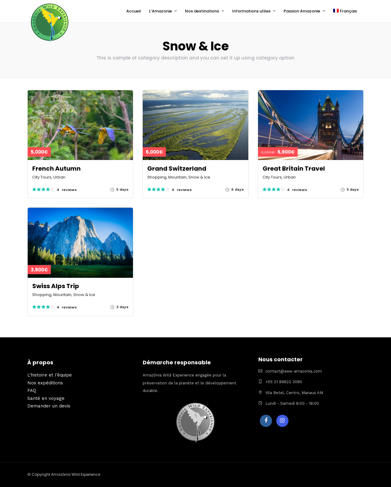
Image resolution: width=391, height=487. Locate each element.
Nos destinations (202, 11)
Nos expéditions (45, 382)
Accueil (133, 11)
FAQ (31, 390)
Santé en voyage (46, 398)
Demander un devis (48, 405)
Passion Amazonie (302, 11)
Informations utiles (251, 11)
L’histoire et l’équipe (49, 374)
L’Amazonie (160, 11)
